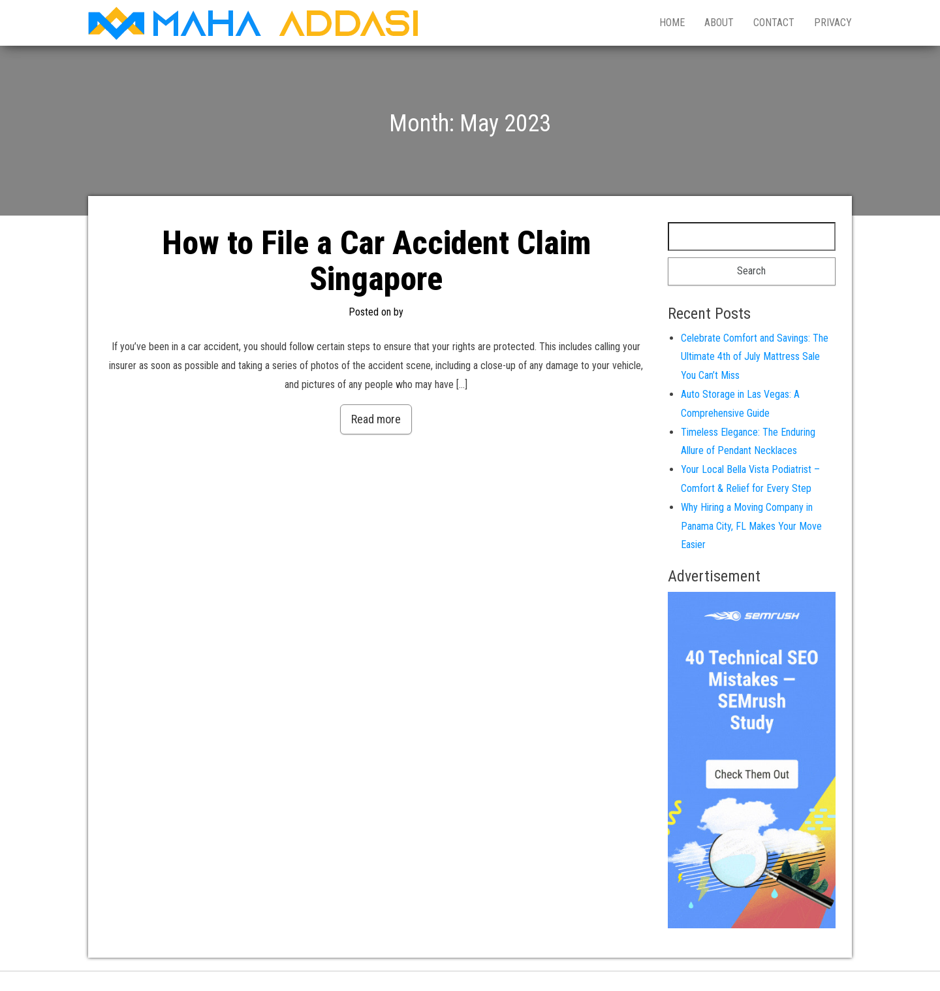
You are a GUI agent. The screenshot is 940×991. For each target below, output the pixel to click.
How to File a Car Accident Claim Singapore (376, 261)
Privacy (833, 22)
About (719, 22)
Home (672, 22)
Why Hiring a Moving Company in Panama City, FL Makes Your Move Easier (751, 526)
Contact (773, 22)
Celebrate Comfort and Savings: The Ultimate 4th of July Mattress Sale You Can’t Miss (754, 357)
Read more (376, 419)
